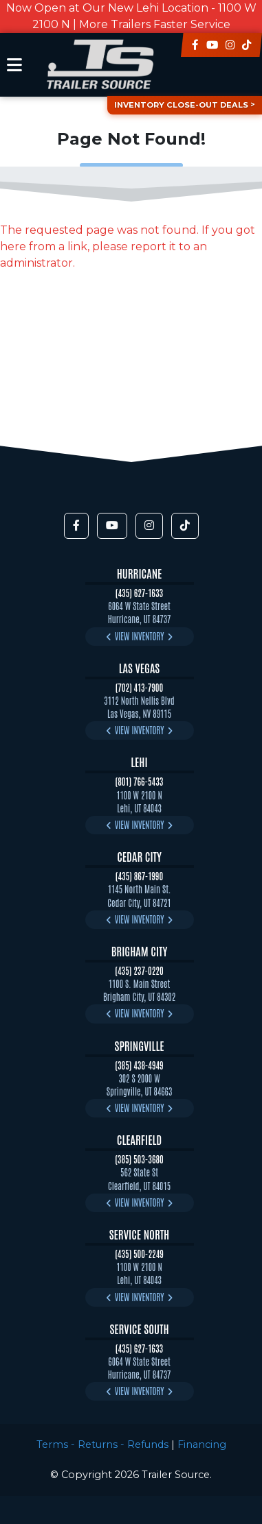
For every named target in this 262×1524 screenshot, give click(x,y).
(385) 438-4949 (139, 1065)
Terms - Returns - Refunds (102, 1444)
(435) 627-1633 (139, 592)
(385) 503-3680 (139, 1159)
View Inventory (139, 636)
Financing (201, 1444)
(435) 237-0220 (139, 970)
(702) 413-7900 (140, 687)
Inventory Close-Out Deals (181, 105)
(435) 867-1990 (139, 876)
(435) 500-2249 (139, 1253)
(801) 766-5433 (140, 781)
